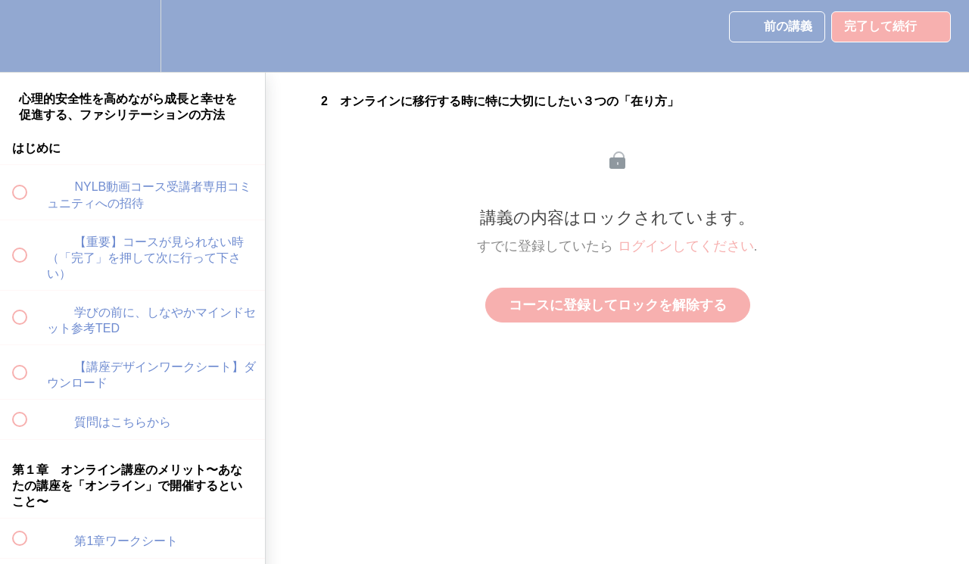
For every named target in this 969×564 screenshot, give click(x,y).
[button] (28, 36)
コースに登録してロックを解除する (618, 305)
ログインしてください (686, 246)
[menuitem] (132, 36)
